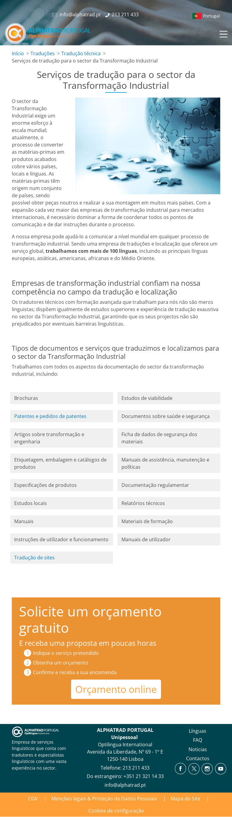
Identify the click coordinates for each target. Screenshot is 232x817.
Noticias (197, 749)
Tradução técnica (81, 53)
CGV (33, 798)
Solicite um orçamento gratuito (90, 619)
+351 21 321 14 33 (144, 776)
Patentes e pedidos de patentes (50, 416)
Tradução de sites (34, 557)
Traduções (43, 53)
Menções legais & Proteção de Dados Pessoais (104, 798)
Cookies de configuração (116, 810)
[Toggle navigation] (222, 33)
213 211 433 (136, 767)
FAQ (197, 740)
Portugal (211, 16)
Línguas (197, 731)
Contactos (197, 758)
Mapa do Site (185, 798)
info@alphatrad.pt (125, 785)
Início (18, 53)
